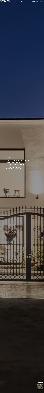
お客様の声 (33, 1)
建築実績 (15, 1)
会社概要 (37, 1)
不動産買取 (30, 1)
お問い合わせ (40, 1)
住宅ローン (26, 1)
